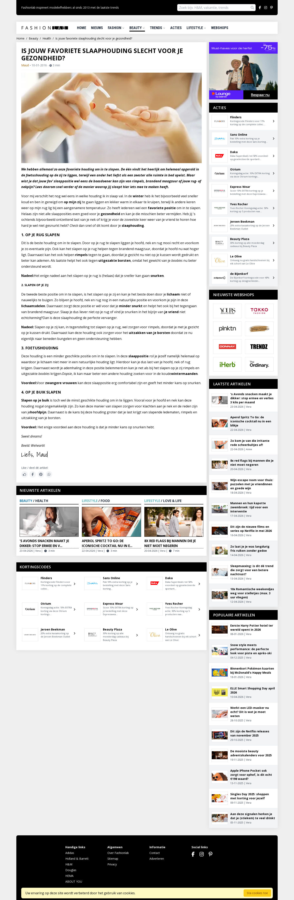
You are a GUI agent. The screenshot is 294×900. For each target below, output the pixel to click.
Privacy (112, 864)
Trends (157, 28)
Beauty (137, 28)
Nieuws (97, 28)
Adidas (69, 853)
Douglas (70, 870)
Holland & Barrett (77, 859)
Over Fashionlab (118, 853)
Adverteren (156, 859)
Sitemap (112, 859)
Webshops (219, 28)
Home (81, 28)
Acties (176, 28)
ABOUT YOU (73, 881)
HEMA (69, 876)
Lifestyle (196, 28)
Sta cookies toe (257, 893)
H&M (68, 864)
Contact (154, 853)
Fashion (116, 28)
